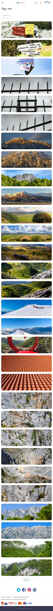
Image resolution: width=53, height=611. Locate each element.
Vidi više (26, 580)
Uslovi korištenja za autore (20, 597)
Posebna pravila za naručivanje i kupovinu (13, 599)
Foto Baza (32, 608)
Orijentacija (6, 15)
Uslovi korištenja (6, 597)
